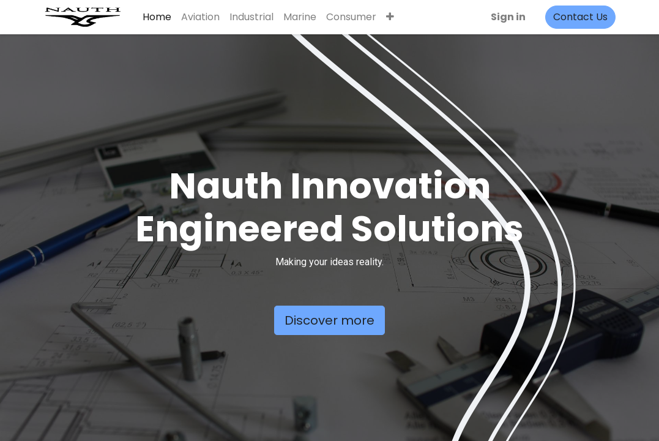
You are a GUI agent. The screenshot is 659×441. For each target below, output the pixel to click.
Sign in (507, 17)
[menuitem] (158, 17)
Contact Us (579, 17)
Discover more (329, 320)
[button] (391, 17)
